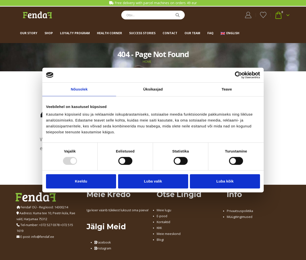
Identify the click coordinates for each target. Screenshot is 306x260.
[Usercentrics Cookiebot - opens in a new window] (238, 75)
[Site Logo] (37, 15)
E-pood (162, 216)
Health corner (109, 33)
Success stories (142, 33)
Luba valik (153, 181)
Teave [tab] (227, 89)
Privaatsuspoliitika (240, 211)
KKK (159, 228)
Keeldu (81, 181)
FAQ (210, 33)
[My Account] (248, 15)
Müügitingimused (239, 217)
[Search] (177, 15)
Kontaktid (163, 222)
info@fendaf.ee (42, 237)
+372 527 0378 (49, 225)
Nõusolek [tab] (79, 89)
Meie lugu (164, 210)
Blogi (160, 240)
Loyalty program (75, 33)
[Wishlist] (263, 15)
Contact (170, 33)
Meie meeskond (169, 234)
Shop (49, 33)
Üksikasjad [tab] (153, 89)
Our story (28, 33)
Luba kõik (224, 181)
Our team (192, 33)
